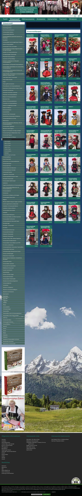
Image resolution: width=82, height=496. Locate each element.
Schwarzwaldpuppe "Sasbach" (59, 155)
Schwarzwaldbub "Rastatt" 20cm (31, 131)
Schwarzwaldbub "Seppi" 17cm (59, 179)
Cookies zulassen (46, 494)
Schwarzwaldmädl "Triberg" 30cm (31, 227)
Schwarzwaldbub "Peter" (59, 107)
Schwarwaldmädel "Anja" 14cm (31, 179)
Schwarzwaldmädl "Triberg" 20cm (73, 203)
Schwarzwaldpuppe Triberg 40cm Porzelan (46, 83)
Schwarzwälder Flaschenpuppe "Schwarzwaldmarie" (31, 35)
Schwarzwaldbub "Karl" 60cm (73, 59)
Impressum (19, 492)
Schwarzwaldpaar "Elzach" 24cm (59, 131)
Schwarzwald (8, 23)
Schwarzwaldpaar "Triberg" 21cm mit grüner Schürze (45, 35)
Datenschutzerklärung (16, 490)
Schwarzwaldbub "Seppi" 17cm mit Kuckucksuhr (73, 179)
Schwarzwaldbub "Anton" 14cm (45, 179)
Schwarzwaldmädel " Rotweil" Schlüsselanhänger (59, 35)
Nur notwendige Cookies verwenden (36, 494)
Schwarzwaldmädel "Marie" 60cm (31, 59)
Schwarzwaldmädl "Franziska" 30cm (31, 203)
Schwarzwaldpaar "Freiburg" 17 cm (59, 83)
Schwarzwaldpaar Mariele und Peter (45, 107)
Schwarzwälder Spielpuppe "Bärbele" (74, 83)
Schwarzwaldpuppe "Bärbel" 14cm (59, 203)
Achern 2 (71, 106)
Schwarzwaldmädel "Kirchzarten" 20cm (31, 107)
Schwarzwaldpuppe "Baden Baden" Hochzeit (45, 155)
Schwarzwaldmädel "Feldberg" (31, 155)
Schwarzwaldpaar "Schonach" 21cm (59, 59)
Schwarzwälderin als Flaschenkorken (74, 131)
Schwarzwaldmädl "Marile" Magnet (73, 155)
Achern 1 (29, 83)
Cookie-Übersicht (49, 492)
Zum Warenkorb (79, 15)
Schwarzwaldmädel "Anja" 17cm (45, 203)
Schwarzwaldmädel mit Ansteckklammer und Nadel (46, 131)
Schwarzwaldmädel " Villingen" (74, 35)
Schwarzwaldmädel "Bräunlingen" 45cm (45, 227)
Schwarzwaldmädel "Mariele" (45, 59)
